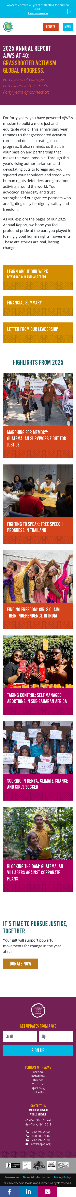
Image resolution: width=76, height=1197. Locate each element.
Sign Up (38, 1050)
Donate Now (20, 964)
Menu (67, 27)
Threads (38, 1080)
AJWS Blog (38, 1088)
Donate (50, 27)
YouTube (38, 1084)
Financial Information (36, 1177)
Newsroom (12, 1177)
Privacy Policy (62, 1177)
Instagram (38, 1076)
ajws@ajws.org (40, 1144)
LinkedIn (38, 1092)
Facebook (38, 1072)
